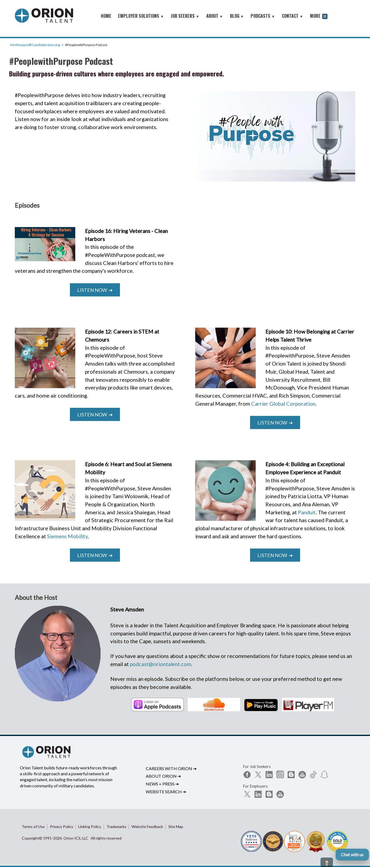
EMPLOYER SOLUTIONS (141, 16)
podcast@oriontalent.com (160, 664)
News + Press (162, 783)
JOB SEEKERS (185, 16)
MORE (319, 16)
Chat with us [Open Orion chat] (352, 854)
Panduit (307, 512)
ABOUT (214, 16)
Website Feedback (147, 826)
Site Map (175, 826)
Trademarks (116, 826)
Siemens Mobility (67, 536)
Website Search (166, 791)
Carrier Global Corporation (283, 403)
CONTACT (292, 16)
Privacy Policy (61, 826)
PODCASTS (263, 16)
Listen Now (95, 290)
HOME (106, 16)
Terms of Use (33, 826)
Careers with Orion (171, 768)
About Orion (163, 775)
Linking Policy (89, 826)
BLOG (237, 16)
